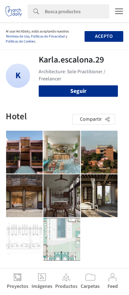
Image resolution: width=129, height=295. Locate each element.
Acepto (104, 36)
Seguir (78, 91)
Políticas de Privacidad (48, 36)
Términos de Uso (17, 36)
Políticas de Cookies (20, 41)
